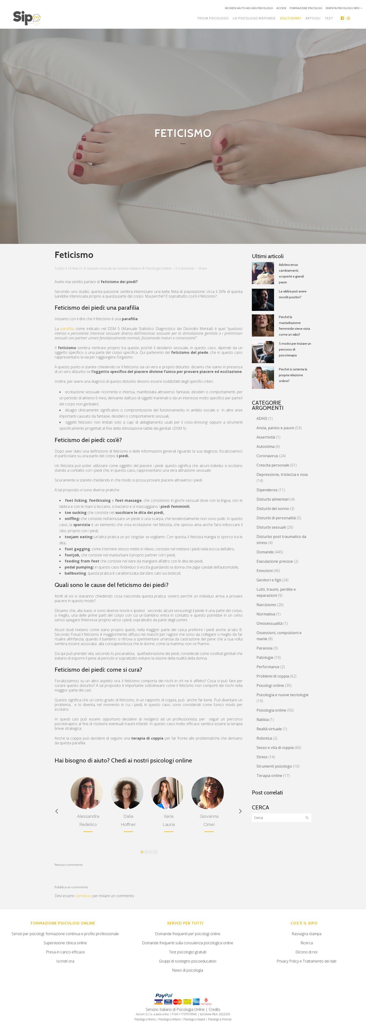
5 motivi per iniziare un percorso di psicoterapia (295, 349)
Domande (265, 552)
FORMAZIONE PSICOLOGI (306, 8)
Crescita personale (273, 465)
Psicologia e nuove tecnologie (283, 694)
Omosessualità (269, 623)
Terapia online (269, 775)
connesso (83, 895)
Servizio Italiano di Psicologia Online (144, 268)
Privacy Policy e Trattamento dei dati (306, 961)
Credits (214, 1009)
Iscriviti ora (65, 961)
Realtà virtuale (269, 728)
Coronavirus (267, 455)
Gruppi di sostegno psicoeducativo (187, 961)
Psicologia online (271, 710)
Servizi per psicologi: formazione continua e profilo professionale (65, 933)
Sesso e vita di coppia (275, 747)
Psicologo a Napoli (194, 1019)
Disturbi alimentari (273, 499)
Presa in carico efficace (65, 952)
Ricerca (306, 942)
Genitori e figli (269, 580)
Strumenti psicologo (274, 766)
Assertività (266, 437)
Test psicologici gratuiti (187, 952)
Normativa (266, 614)
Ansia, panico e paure (275, 427)
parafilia (67, 328)
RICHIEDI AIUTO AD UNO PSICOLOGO (249, 8)
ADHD (262, 418)
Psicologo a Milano (169, 1019)
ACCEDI (281, 8)
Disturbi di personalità (276, 517)
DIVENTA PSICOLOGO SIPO (342, 8)
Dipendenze (267, 489)
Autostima (265, 446)
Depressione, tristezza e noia (282, 474)
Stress (262, 756)
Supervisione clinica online (65, 942)
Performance (268, 666)
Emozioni (265, 570)
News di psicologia (187, 970)
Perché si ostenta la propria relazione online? (293, 375)
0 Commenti (185, 268)
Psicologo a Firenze (220, 1019)
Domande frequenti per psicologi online (187, 933)
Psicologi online (270, 685)
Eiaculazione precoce (275, 561)
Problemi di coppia (273, 676)
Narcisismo (266, 604)
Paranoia (264, 648)
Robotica (264, 738)
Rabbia (263, 719)
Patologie (265, 657)
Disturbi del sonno (273, 508)
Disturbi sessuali (99, 268)
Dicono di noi (306, 952)
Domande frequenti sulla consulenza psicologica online (187, 942)
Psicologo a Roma (144, 1019)
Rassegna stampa (306, 933)
